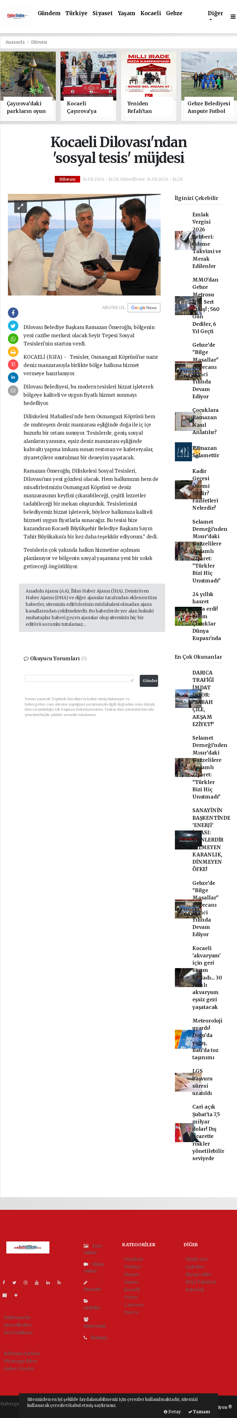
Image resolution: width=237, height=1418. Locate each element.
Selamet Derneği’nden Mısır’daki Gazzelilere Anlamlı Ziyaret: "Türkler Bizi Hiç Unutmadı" (209, 551)
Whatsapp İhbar (20, 1361)
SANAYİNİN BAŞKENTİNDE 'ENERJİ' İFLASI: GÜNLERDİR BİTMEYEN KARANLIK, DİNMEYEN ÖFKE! (211, 839)
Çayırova (133, 1305)
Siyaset (103, 13)
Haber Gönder (19, 1368)
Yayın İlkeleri (17, 1325)
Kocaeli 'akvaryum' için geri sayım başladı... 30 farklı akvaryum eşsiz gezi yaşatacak (207, 977)
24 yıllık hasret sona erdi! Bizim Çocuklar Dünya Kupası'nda (206, 616)
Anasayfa (15, 42)
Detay (172, 1412)
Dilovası (39, 42)
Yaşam (126, 13)
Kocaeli (150, 13)
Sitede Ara (196, 1259)
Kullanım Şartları (21, 1353)
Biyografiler (198, 1274)
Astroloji (194, 1289)
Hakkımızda (16, 1317)
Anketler (194, 1267)
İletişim (95, 1337)
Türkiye (76, 13)
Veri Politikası (18, 1332)
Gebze (174, 13)
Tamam (199, 1412)
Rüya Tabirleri (200, 1282)
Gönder (150, 680)
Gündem (49, 13)
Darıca (131, 1312)
